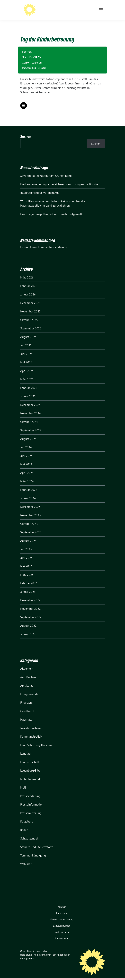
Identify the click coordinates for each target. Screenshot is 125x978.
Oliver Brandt (49, 7)
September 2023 (30, 527)
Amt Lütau (27, 680)
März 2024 (27, 476)
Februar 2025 (28, 383)
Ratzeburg (26, 816)
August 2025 (28, 332)
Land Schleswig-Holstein (36, 740)
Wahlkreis (26, 859)
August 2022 (28, 620)
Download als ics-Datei (34, 62)
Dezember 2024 (30, 400)
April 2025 (27, 366)
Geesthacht (27, 706)
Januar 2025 (28, 391)
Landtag (25, 748)
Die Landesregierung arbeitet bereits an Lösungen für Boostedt (60, 179)
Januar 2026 (28, 289)
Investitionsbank (30, 723)
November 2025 (30, 306)
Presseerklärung (30, 791)
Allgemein (26, 663)
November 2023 (30, 510)
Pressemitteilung (31, 808)
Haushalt (26, 714)
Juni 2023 (26, 552)
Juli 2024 (26, 442)
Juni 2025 (26, 349)
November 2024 (30, 408)
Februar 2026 (28, 281)
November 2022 (30, 603)
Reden (24, 825)
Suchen (25, 131)
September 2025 (30, 323)
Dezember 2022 (30, 595)
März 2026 (27, 272)
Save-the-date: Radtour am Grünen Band (46, 170)
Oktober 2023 (29, 519)
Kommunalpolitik (31, 731)
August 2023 (28, 536)
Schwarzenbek (29, 833)
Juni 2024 (26, 451)
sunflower (45, 949)
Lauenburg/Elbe (30, 765)
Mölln (23, 782)
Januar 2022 (28, 629)
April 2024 (27, 468)
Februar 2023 (28, 578)
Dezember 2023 (30, 502)
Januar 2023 (28, 586)
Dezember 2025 (30, 298)
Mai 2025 (26, 357)
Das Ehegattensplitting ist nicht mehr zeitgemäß (51, 209)
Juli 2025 (26, 340)
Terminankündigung (33, 850)
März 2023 (27, 569)
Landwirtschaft (29, 757)
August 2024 (28, 434)
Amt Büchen (28, 672)
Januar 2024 (28, 493)
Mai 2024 (26, 459)
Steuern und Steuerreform (36, 842)
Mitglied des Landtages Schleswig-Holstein (68, 11)
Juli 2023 (26, 544)
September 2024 (30, 425)
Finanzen (26, 697)
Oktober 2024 (29, 417)
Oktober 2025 (29, 315)
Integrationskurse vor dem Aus (39, 187)
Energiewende (29, 689)
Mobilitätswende (30, 774)
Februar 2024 (28, 485)
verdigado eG (27, 953)
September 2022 (30, 612)
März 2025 (27, 374)
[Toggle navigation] (101, 23)
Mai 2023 (26, 561)
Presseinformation (31, 799)
